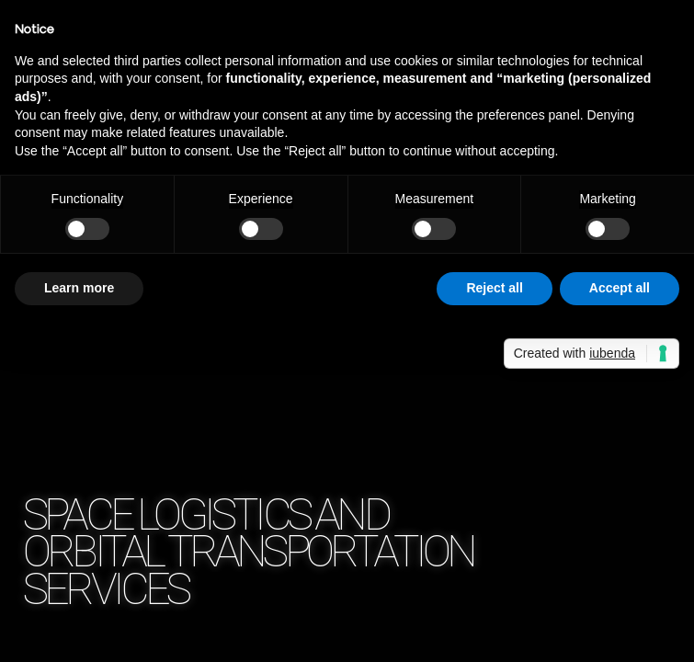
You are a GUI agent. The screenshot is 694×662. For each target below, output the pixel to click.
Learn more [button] (79, 287)
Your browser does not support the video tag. (347, 331)
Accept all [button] (619, 287)
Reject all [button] (494, 287)
